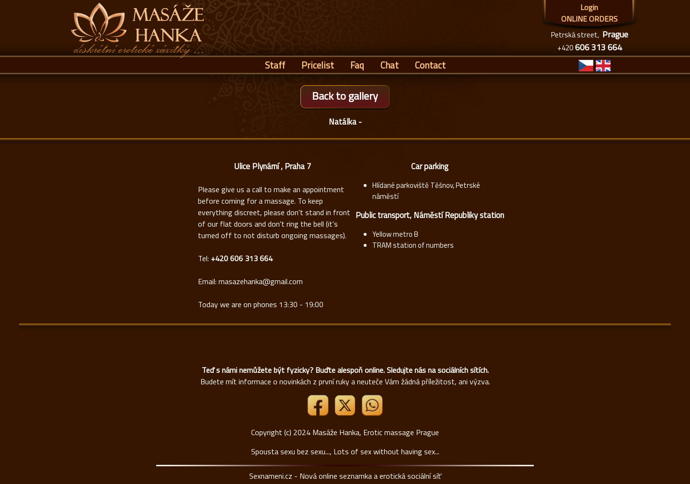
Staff (275, 65)
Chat (389, 65)
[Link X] (345, 413)
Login (589, 7)
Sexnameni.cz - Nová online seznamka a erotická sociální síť (345, 476)
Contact (430, 65)
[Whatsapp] (371, 413)
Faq (357, 65)
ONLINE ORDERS (589, 18)
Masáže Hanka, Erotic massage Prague (375, 432)
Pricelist (317, 65)
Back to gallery (345, 96)
